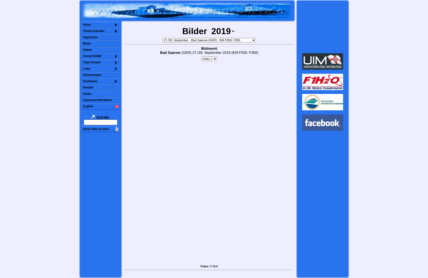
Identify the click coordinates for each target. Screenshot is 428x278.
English (88, 106)
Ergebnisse (90, 37)
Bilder (87, 43)
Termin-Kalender (94, 30)
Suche (87, 93)
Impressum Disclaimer (97, 100)
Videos (87, 49)
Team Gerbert (92, 62)
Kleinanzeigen (92, 74)
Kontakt (88, 87)
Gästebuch (90, 81)
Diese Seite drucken (96, 129)
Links (86, 68)
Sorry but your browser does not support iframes (322, 26)
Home (87, 24)
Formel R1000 (92, 56)
